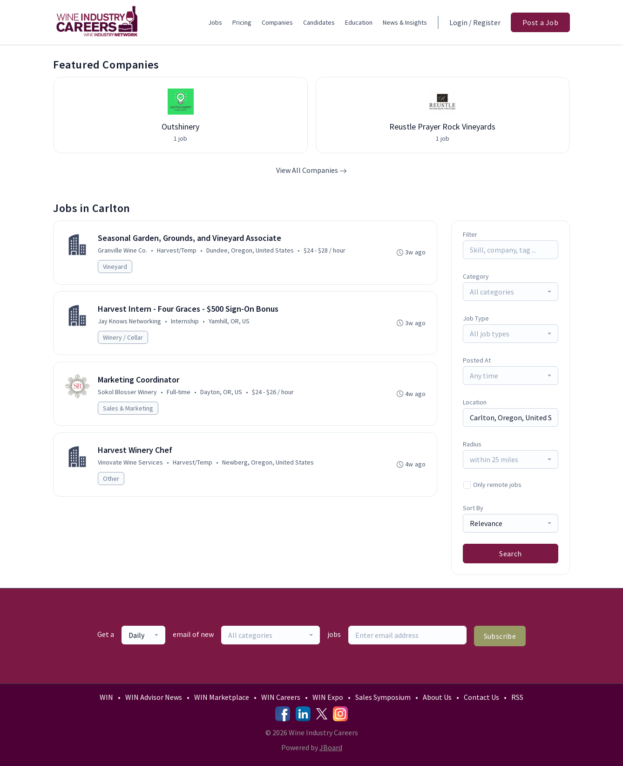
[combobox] (510, 291)
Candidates (319, 22)
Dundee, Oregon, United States (250, 250)
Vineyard (115, 267)
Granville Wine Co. (123, 250)
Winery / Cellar (123, 338)
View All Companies (311, 170)
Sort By (473, 508)
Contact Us (481, 697)
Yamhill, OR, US (229, 322)
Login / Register (475, 22)
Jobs (215, 22)
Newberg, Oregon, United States (268, 464)
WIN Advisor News (153, 697)
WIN (106, 697)
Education (358, 22)
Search (510, 553)
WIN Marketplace (221, 697)
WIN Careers (280, 697)
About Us (437, 697)
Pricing (241, 22)
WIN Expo (327, 697)
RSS (517, 697)
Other (111, 481)
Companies (277, 22)
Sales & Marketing (128, 409)
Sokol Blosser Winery (127, 393)
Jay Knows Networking (130, 322)
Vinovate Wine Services (130, 464)
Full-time (179, 393)
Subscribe (500, 636)
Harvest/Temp (177, 250)
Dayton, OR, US (222, 393)
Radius (472, 444)
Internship (185, 322)
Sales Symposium (383, 697)
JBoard (330, 747)
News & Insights (405, 22)
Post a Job (540, 22)
